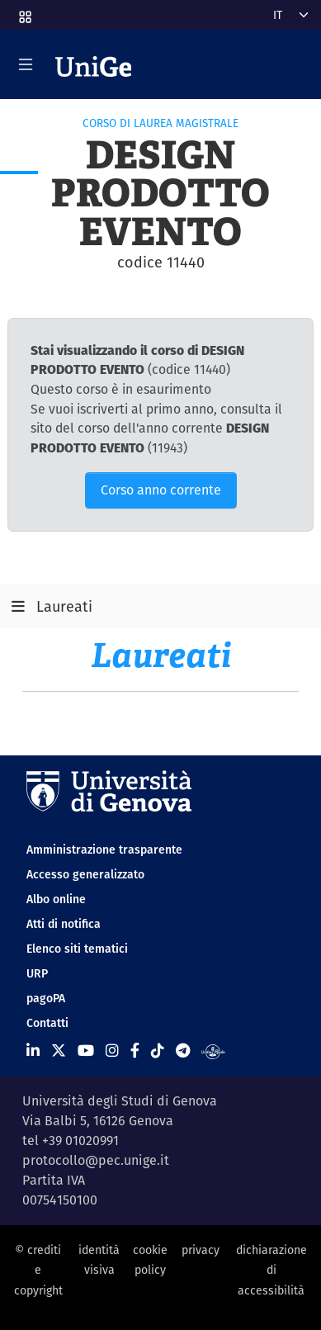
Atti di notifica (63, 924)
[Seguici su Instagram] (112, 1050)
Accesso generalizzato (85, 874)
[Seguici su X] (58, 1050)
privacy (201, 1250)
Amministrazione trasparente (104, 849)
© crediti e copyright (38, 1270)
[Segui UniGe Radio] (213, 1050)
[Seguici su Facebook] (134, 1050)
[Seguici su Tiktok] (157, 1050)
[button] (24, 11)
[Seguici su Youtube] (86, 1050)
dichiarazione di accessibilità (271, 1270)
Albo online (56, 899)
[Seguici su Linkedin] (33, 1050)
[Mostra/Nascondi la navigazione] (25, 64)
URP (37, 973)
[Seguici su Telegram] (183, 1050)
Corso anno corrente (161, 489)
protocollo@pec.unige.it (95, 1160)
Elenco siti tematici (77, 948)
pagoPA (45, 998)
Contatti (47, 1023)
